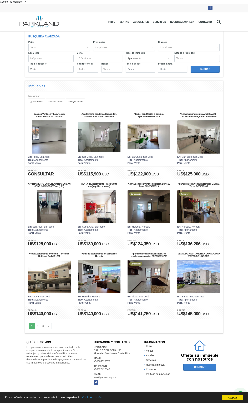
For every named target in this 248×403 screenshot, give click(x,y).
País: (31, 42)
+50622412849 (102, 369)
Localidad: (34, 53)
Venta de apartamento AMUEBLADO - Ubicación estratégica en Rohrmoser (198, 115)
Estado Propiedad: (185, 53)
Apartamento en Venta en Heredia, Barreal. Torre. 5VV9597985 (198, 185)
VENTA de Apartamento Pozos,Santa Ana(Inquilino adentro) (99, 185)
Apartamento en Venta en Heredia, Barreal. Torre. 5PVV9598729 (149, 185)
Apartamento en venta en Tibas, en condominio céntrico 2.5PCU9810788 (149, 254)
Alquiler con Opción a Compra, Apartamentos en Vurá (149, 115)
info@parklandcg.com (105, 377)
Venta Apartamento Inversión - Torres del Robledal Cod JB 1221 (49, 254)
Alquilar (150, 355)
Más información (92, 398)
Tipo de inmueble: (136, 53)
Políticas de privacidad (158, 374)
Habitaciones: (85, 64)
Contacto (205, 22)
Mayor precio (75, 102)
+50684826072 (102, 361)
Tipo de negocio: (38, 64)
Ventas (124, 22)
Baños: (105, 64)
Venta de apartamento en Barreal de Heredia (99, 254)
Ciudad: (162, 42)
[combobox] (59, 47)
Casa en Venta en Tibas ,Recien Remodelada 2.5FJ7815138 (49, 115)
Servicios (159, 22)
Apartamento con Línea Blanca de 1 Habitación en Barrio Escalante (99, 115)
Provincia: (99, 42)
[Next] (49, 326)
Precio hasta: (165, 64)
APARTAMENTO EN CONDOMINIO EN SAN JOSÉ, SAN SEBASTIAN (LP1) (49, 185)
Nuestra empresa (182, 22)
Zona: (80, 53)
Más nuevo (36, 102)
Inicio (111, 22)
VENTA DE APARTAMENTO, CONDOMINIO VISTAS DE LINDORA (199, 254)
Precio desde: (134, 64)
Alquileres (141, 22)
